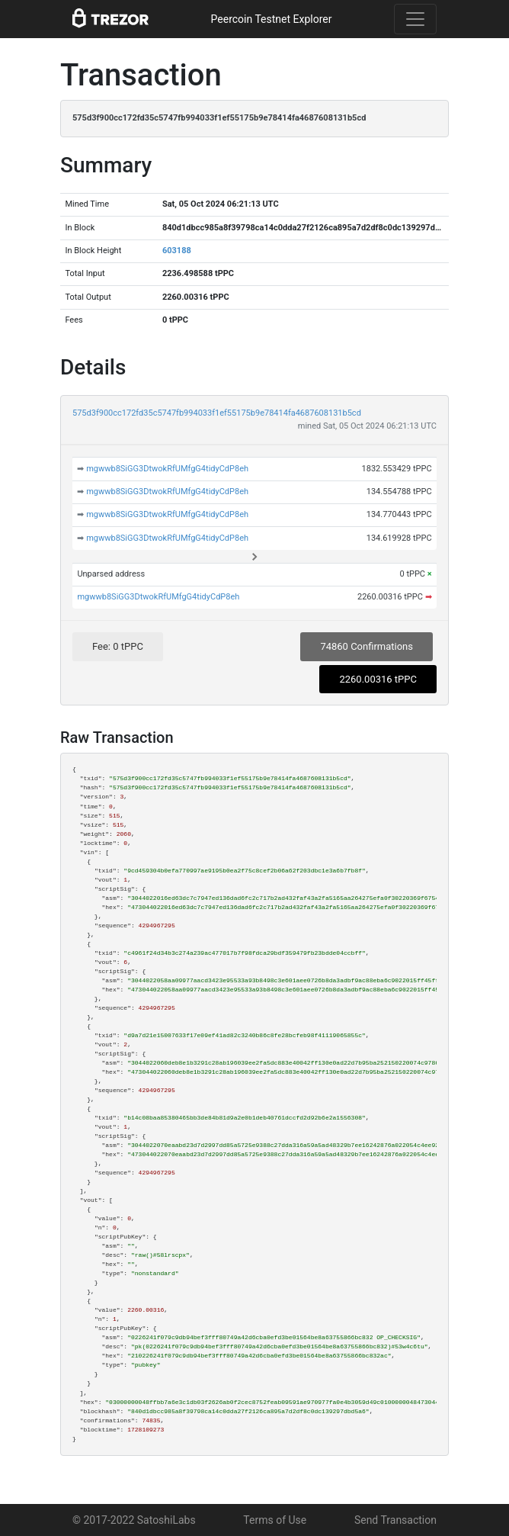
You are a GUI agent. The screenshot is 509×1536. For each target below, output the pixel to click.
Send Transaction (395, 1520)
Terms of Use (274, 1520)
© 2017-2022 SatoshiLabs (134, 1520)
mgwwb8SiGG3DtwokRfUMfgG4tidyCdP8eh (167, 469)
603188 (176, 250)
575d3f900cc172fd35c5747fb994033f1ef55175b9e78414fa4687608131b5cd (216, 413)
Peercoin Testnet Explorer (271, 19)
